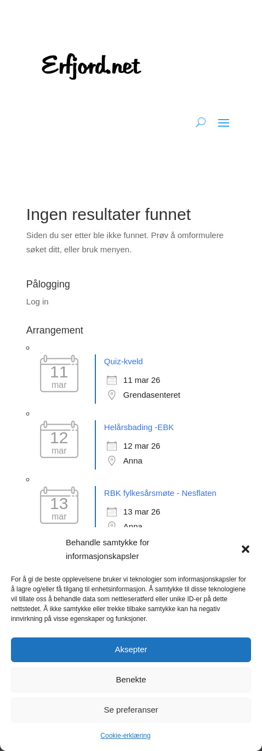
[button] (245, 549)
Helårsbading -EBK (139, 427)
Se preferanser (131, 709)
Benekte (131, 679)
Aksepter (131, 649)
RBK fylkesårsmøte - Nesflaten (160, 493)
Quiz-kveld (123, 361)
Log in (37, 301)
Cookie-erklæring (125, 735)
